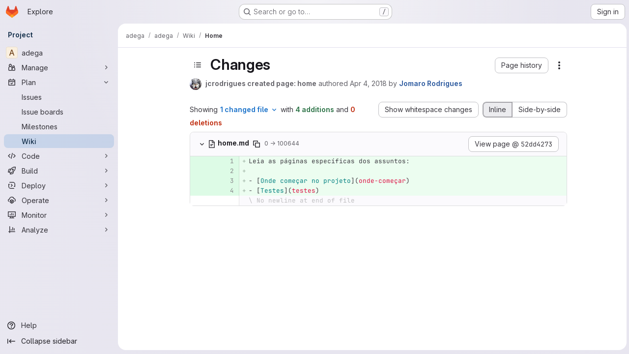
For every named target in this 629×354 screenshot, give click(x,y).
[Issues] (59, 97)
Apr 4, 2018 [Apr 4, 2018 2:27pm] (367, 83)
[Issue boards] (59, 111)
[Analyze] (59, 229)
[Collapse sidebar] (59, 341)
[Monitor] (59, 215)
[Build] (59, 170)
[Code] (59, 156)
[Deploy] (59, 185)
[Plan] (59, 82)
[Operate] (59, 200)
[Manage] (59, 67)
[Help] (59, 325)
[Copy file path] (256, 144)
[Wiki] (59, 141)
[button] (521, 65)
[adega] (59, 52)
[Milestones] (59, 126)
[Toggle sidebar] (197, 65)
